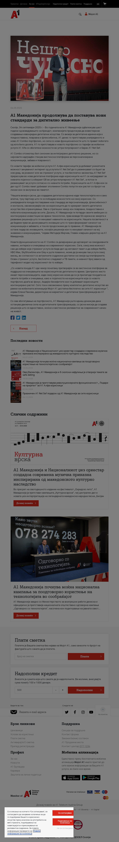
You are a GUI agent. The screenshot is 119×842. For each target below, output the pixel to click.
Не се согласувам (65, 828)
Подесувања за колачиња (65, 822)
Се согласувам (65, 813)
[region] (39, 822)
